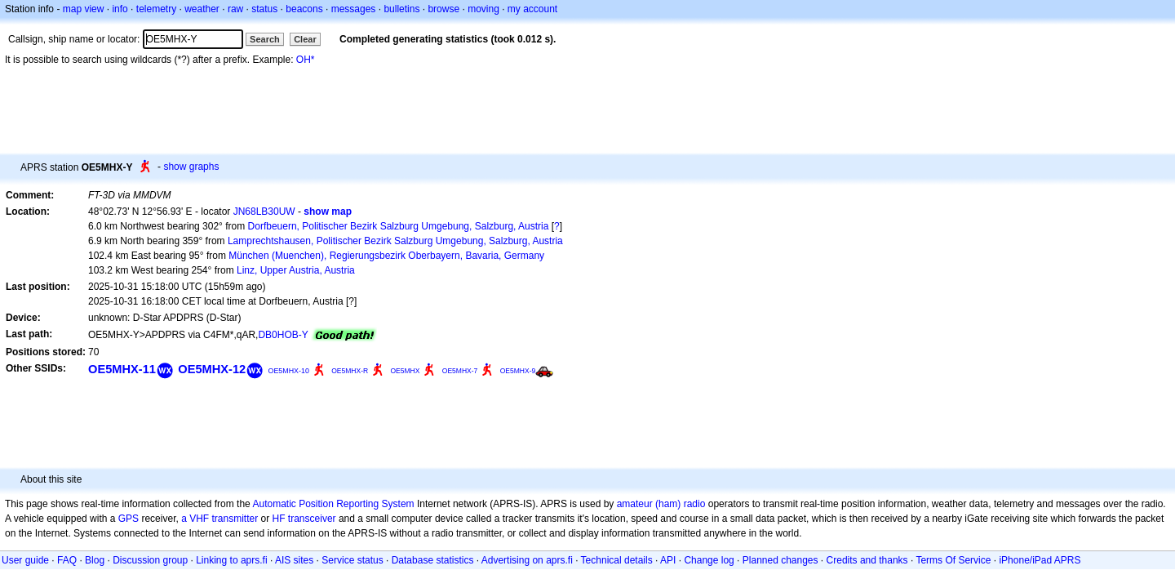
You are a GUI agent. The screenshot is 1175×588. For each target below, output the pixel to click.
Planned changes (780, 560)
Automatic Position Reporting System (333, 504)
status (264, 9)
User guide (25, 560)
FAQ (67, 560)
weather (201, 9)
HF (279, 518)
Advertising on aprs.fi (527, 560)
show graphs (191, 166)
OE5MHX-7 (460, 371)
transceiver (312, 518)
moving (483, 9)
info (119, 9)
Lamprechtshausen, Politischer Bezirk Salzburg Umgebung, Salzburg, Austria (395, 241)
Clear (305, 39)
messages (353, 9)
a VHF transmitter (219, 518)
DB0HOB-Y (283, 335)
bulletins (401, 9)
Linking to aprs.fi (231, 560)
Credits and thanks (867, 560)
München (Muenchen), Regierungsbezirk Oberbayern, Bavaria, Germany (386, 255)
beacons (304, 9)
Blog (94, 560)
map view (83, 9)
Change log (709, 560)
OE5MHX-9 (518, 371)
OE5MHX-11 (122, 369)
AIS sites (294, 560)
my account (532, 9)
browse (443, 9)
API (668, 560)
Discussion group (150, 560)
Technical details (617, 560)
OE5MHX (404, 371)
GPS (128, 518)
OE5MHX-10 (288, 371)
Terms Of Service (953, 560)
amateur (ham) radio (661, 504)
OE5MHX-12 (212, 369)
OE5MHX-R (349, 371)
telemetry (156, 9)
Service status (352, 560)
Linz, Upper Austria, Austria (296, 270)
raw (235, 9)
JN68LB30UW (264, 211)
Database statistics (433, 560)
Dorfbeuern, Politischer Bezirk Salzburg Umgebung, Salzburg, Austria (398, 226)
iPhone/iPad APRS (1039, 560)
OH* (305, 59)
